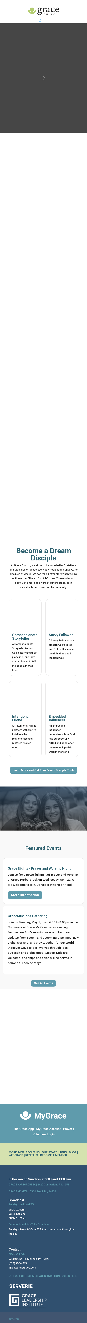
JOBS (63, 1152)
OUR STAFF (49, 1152)
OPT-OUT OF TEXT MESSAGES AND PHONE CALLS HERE (43, 1276)
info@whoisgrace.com (22, 1267)
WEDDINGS (16, 1155)
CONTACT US (14, 1319)
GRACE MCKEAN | (32, 1191)
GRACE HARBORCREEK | (23, 1184)
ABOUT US (33, 1152)
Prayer (67, 1129)
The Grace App (23, 1129)
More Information (25, 895)
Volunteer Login (44, 1134)
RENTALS (31, 1155)
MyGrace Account (48, 1129)
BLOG (72, 1152)
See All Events (43, 983)
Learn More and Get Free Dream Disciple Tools (43, 770)
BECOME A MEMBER (53, 1155)
